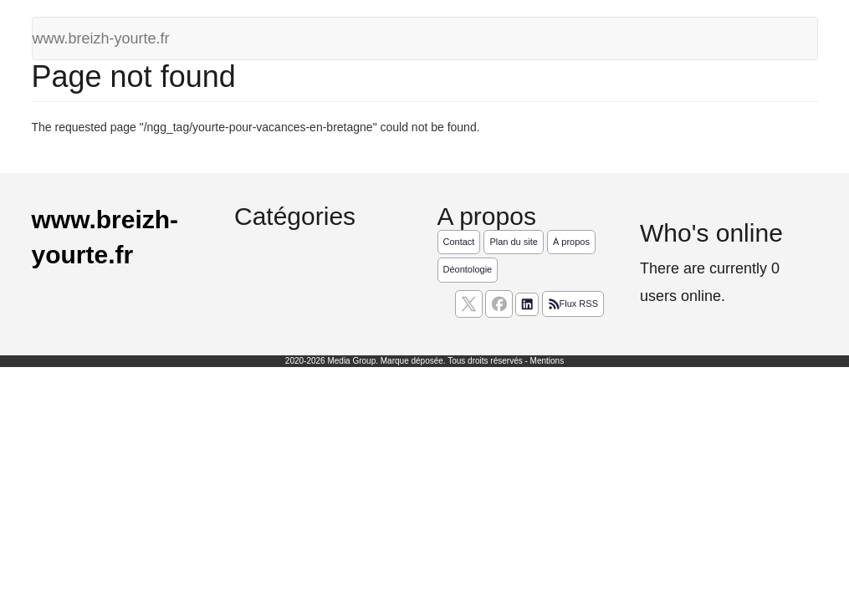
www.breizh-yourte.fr (101, 38)
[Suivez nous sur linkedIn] (527, 304)
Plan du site (513, 242)
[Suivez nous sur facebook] (499, 304)
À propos (571, 242)
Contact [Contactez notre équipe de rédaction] (459, 242)
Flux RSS (573, 304)
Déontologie (468, 269)
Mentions (547, 360)
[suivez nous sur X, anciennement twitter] (469, 304)
